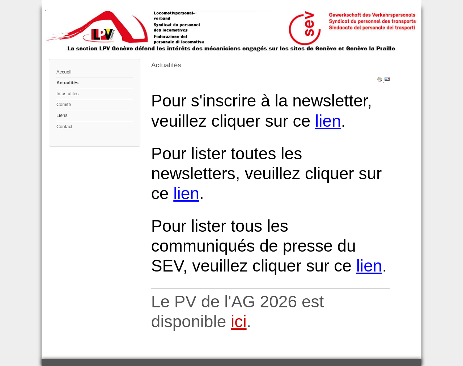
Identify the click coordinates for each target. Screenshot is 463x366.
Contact (64, 126)
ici (239, 321)
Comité (63, 104)
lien (328, 121)
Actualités (67, 82)
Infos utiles (67, 93)
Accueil (63, 72)
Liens (62, 115)
